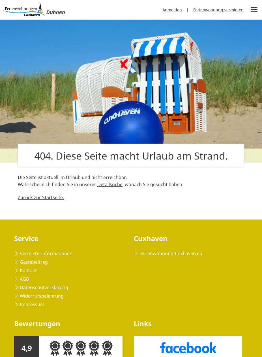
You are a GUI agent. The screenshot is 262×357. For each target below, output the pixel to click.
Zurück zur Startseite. (41, 197)
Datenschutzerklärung (44, 287)
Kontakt (28, 270)
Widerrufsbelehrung (42, 296)
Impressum (32, 304)
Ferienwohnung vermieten (218, 9)
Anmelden (172, 9)
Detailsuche (110, 184)
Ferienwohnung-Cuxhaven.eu (170, 253)
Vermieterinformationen (46, 253)
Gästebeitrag (34, 262)
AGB (24, 279)
